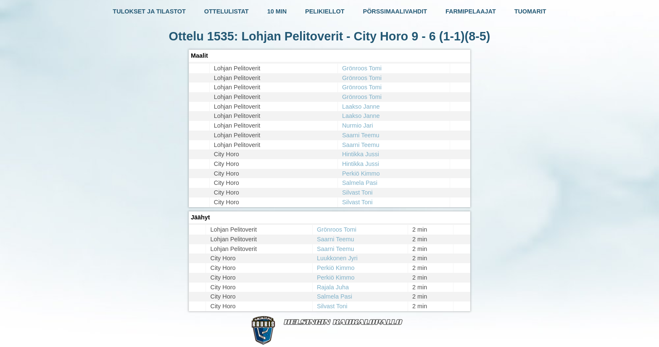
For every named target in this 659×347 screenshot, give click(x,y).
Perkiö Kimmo (361, 173)
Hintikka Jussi (360, 154)
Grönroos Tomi (362, 68)
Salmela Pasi (359, 182)
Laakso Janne (361, 106)
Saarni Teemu (361, 135)
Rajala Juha (333, 287)
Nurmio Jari (357, 125)
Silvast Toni (357, 192)
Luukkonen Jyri (337, 258)
